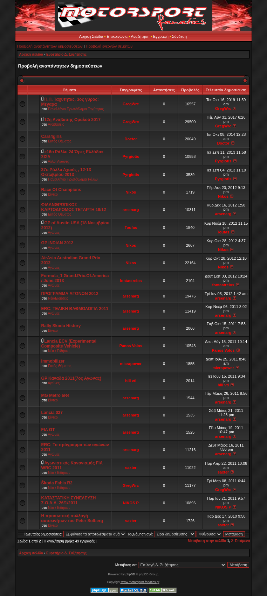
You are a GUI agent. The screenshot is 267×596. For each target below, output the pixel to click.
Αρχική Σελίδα (91, 36)
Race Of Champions (61, 189)
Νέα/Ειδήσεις (58, 298)
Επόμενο (242, 541)
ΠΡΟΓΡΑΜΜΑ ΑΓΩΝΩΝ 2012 (69, 293)
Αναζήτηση (140, 36)
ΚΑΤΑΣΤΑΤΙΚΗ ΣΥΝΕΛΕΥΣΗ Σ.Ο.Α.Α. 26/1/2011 (68, 500)
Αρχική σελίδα (31, 54)
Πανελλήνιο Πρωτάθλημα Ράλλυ (73, 179)
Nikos (130, 192)
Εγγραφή (161, 36)
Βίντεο (53, 194)
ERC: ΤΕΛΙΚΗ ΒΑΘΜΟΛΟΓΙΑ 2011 (75, 308)
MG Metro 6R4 (55, 395)
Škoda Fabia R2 (57, 483)
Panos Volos (130, 346)
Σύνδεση (179, 36)
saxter (130, 467)
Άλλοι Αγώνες (58, 161)
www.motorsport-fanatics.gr (139, 582)
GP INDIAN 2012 (57, 242)
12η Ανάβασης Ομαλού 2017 (72, 119)
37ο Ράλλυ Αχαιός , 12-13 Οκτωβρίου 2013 (66, 172)
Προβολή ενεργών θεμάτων (109, 46)
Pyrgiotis (131, 156)
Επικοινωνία (117, 36)
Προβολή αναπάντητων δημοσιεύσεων (50, 46)
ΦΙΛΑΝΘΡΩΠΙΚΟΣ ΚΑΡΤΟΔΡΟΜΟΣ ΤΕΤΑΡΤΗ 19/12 (73, 207)
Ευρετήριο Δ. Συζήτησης (66, 54)
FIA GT (48, 429)
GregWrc (131, 104)
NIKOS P (131, 503)
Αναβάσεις (56, 124)
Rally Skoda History (61, 325)
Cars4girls (51, 136)
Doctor (131, 139)
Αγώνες (54, 232)
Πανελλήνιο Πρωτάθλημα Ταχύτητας (76, 109)
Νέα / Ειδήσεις (59, 351)
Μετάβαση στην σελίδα (207, 541)
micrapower (131, 364)
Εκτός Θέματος (59, 141)
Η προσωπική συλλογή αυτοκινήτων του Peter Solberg (72, 518)
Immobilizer (53, 361)
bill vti (130, 381)
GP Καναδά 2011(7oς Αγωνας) (71, 378)
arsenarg (131, 210)
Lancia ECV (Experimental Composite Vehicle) (69, 344)
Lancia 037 (52, 412)
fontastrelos (131, 281)
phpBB (130, 574)
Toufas (131, 227)
